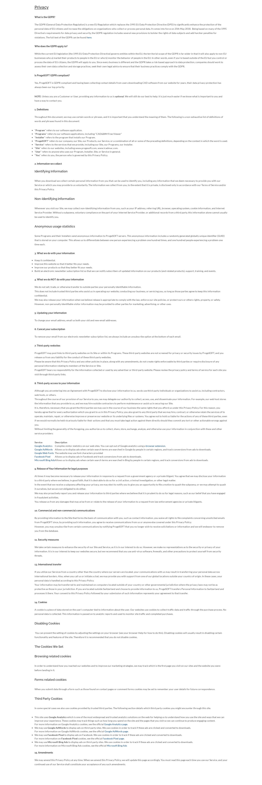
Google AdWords (44, 449)
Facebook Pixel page (113, 738)
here (89, 37)
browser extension (155, 445)
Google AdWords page (116, 731)
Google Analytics (43, 445)
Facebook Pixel (42, 456)
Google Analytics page (115, 724)
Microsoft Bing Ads (45, 460)
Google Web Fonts (44, 453)
